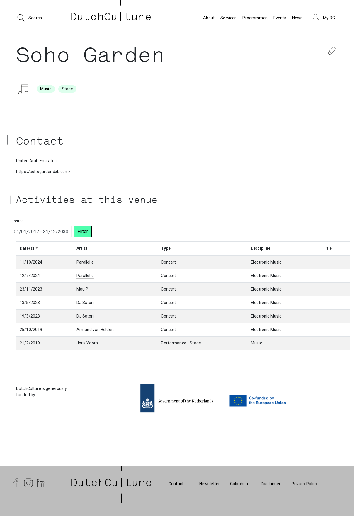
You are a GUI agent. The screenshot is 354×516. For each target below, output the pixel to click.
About (209, 18)
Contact (176, 483)
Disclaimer (270, 483)
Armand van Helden (95, 329)
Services (228, 18)
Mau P (82, 289)
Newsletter (209, 483)
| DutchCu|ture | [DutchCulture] (111, 484)
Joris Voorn (87, 343)
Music (45, 88)
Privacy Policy (304, 483)
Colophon (239, 483)
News (297, 18)
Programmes (254, 18)
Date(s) (29, 248)
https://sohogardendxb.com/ (43, 171)
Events (279, 18)
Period (18, 221)
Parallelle (85, 262)
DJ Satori (85, 302)
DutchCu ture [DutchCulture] (111, 18)
